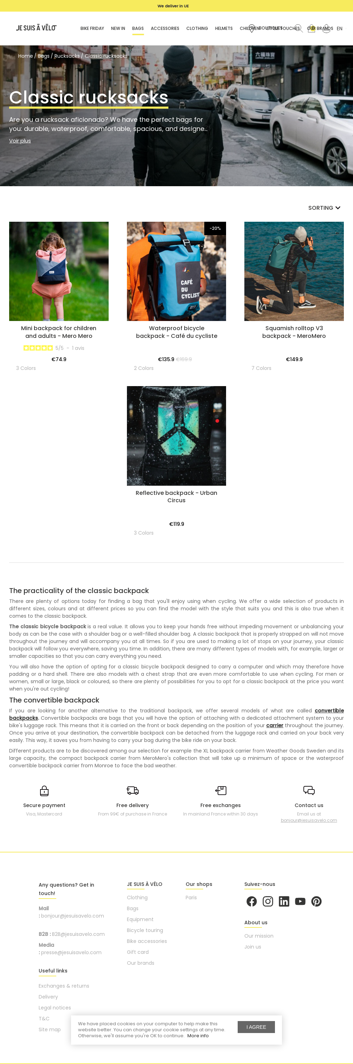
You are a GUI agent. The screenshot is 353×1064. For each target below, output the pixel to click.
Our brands (140, 963)
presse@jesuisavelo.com (71, 952)
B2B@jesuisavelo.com (78, 934)
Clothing (137, 897)
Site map (50, 1029)
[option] (173, 6)
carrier (274, 725)
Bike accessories (147, 941)
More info (198, 1035)
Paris (191, 897)
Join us (252, 946)
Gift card (138, 952)
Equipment (140, 919)
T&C (44, 1018)
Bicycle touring (145, 930)
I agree (256, 1027)
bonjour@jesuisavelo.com (309, 820)
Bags (133, 908)
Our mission (259, 935)
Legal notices (55, 1007)
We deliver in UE (173, 6)
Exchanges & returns (64, 985)
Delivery (48, 996)
